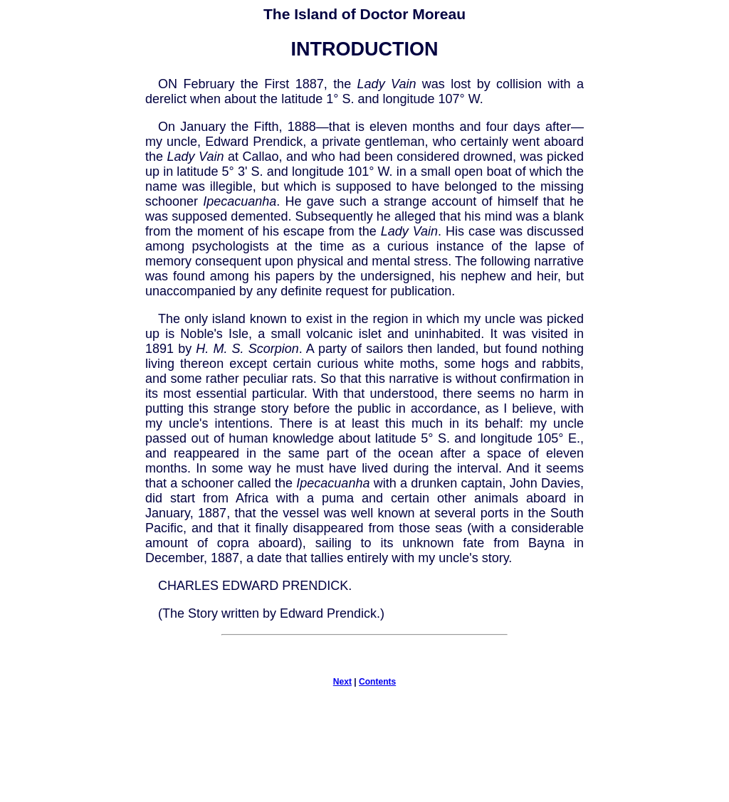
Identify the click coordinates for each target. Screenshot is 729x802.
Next (342, 682)
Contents (377, 682)
